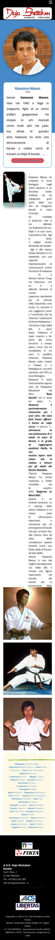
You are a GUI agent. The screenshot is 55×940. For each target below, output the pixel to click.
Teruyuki (18, 805)
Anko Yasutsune (33, 770)
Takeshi (18, 821)
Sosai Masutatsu (34, 795)
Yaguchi (18, 808)
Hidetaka (21, 798)
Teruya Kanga (27, 764)
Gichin (18, 776)
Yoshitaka (27, 786)
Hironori (35, 779)
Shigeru (15, 792)
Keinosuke (35, 811)
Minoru (27, 783)
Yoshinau (35, 821)
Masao (19, 827)
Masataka (36, 805)
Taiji (38, 798)
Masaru (37, 817)
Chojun (36, 776)
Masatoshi (35, 792)
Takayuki (36, 808)
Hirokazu (27, 802)
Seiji (35, 827)
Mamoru (19, 817)
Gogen (28, 789)
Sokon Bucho (21, 767)
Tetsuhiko (17, 811)
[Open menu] (50, 2)
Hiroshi (27, 814)
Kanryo (27, 773)
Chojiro (14, 795)
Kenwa (17, 779)
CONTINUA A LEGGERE (27, 160)
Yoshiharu (19, 824)
